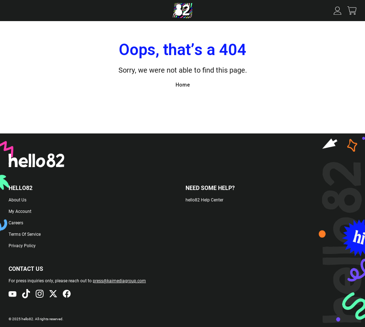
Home (183, 85)
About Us (17, 199)
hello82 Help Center (204, 199)
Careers (16, 222)
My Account (20, 211)
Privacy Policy (22, 245)
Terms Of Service (25, 234)
